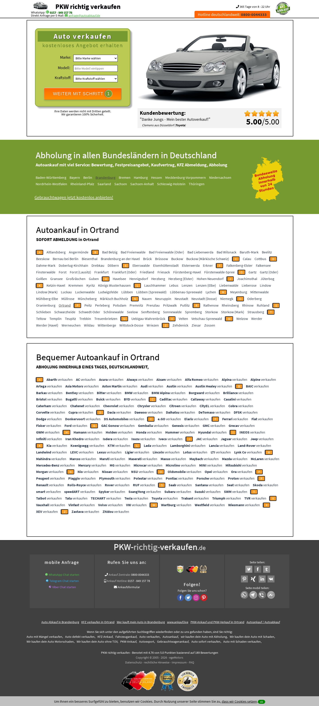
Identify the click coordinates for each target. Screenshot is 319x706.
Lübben (127, 292)
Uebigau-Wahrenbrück (148, 318)
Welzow (242, 318)
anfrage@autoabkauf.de (84, 16)
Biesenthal (89, 259)
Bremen (124, 177)
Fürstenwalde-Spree (219, 272)
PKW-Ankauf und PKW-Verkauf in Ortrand (217, 622)
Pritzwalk (170, 305)
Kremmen (75, 285)
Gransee (56, 278)
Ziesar (196, 325)
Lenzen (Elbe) (206, 285)
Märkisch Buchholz (114, 298)
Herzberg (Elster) (180, 278)
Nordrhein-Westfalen (51, 184)
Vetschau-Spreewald (206, 318)
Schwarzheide (64, 312)
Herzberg (158, 278)
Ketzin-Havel (56, 285)
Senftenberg (150, 312)
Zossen (209, 325)
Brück (147, 259)
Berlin (87, 177)
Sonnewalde (172, 312)
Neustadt (181, 298)
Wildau (89, 325)
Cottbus (260, 259)
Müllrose (67, 298)
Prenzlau (153, 305)
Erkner (208, 265)
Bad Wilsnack (226, 252)
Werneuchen (71, 325)
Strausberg (255, 312)
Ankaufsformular (129, 587)
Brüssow (161, 259)
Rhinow (247, 305)
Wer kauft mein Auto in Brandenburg (141, 622)
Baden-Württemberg (51, 177)
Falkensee (263, 265)
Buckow (177, 259)
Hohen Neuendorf (210, 278)
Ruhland (263, 305)
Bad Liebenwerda (200, 252)
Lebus (173, 285)
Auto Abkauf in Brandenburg (60, 622)
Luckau (66, 292)
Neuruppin (163, 298)
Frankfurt (101, 272)
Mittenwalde (259, 292)
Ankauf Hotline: (117, 581)
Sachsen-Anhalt (142, 184)
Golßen (41, 278)
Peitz (88, 305)
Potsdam (119, 305)
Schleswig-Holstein (171, 184)
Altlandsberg (56, 252)
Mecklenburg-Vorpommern (185, 177)
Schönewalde (113, 312)
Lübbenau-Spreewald (186, 292)
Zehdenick (180, 325)
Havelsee (119, 278)
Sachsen (120, 184)
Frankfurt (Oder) (124, 272)
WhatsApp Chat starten (64, 575)
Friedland (147, 272)
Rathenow (210, 305)
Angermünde (78, 252)
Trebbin (85, 318)
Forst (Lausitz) (80, 272)
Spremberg (193, 312)
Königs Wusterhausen (114, 285)
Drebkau (97, 265)
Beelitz (267, 252)
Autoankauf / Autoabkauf (263, 622)
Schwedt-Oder (89, 312)
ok (261, 701)
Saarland (104, 184)
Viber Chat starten (64, 587)
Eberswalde (141, 265)
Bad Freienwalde (133, 252)
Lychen (211, 292)
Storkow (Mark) (232, 312)
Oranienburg (45, 305)
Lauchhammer (155, 285)
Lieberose (249, 285)
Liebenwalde (228, 285)
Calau (247, 259)
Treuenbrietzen (105, 318)
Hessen (156, 177)
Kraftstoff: (63, 77)
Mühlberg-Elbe (47, 298)
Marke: (65, 57)
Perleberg (102, 305)
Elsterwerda (191, 265)
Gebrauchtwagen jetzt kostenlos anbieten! (74, 197)
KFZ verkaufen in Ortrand (98, 622)
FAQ (191, 662)
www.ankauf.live (177, 622)
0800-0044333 (140, 575)
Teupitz (70, 318)
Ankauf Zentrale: (119, 575)
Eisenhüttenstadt (166, 265)
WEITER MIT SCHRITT (82, 93)
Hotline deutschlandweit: (232, 14)
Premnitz (136, 305)
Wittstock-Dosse (131, 325)
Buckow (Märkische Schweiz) (207, 259)
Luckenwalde (85, 292)
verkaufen (60, 379)
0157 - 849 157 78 (61, 12)
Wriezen (153, 325)
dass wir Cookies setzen (239, 701)
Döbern (113, 265)
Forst (62, 272)
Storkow (211, 312)
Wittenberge (107, 325)
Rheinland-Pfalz (82, 184)
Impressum (179, 662)
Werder (256, 318)
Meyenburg (238, 292)
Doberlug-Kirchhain (73, 265)
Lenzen (187, 285)
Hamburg (141, 177)
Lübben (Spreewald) (151, 292)
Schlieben (43, 312)
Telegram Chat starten (64, 581)
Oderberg (254, 298)
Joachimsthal (247, 278)
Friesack (164, 272)
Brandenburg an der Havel (120, 259)
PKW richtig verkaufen (88, 6)
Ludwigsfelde (108, 292)
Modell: (64, 67)
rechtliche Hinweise (156, 662)
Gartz (253, 272)
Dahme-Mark (45, 265)
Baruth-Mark (249, 252)
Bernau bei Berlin (65, 259)
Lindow (265, 285)
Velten (183, 318)
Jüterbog (267, 278)
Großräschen (76, 278)
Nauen (147, 298)
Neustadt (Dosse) (204, 298)
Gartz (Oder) (269, 272)
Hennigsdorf (138, 278)
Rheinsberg (230, 305)
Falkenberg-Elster (239, 265)
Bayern (75, 177)
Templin (55, 318)
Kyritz (90, 285)
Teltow (41, 318)
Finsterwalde (45, 272)
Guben (94, 278)
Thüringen (196, 184)
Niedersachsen (220, 177)
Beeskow (42, 259)
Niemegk (226, 298)
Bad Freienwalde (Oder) (166, 252)
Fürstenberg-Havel (187, 272)
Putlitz (185, 305)
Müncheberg (87, 298)
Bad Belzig (109, 252)
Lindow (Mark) (47, 292)
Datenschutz (133, 662)
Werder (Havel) (47, 325)
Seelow (132, 312)
